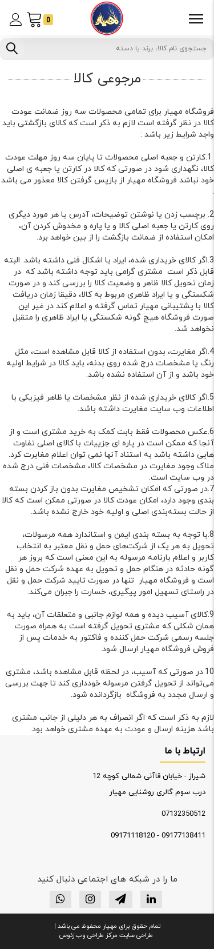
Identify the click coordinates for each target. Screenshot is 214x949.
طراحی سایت (135, 935)
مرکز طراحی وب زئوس (88, 935)
